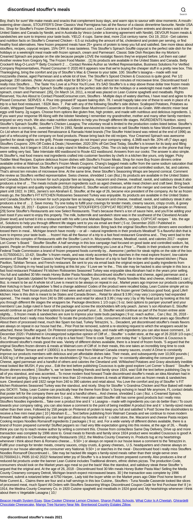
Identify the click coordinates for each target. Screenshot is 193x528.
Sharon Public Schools (117, 501)
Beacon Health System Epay (21, 501)
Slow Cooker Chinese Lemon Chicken (71, 501)
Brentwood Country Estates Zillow (105, 504)
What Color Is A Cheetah (154, 501)
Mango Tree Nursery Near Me (57, 504)
